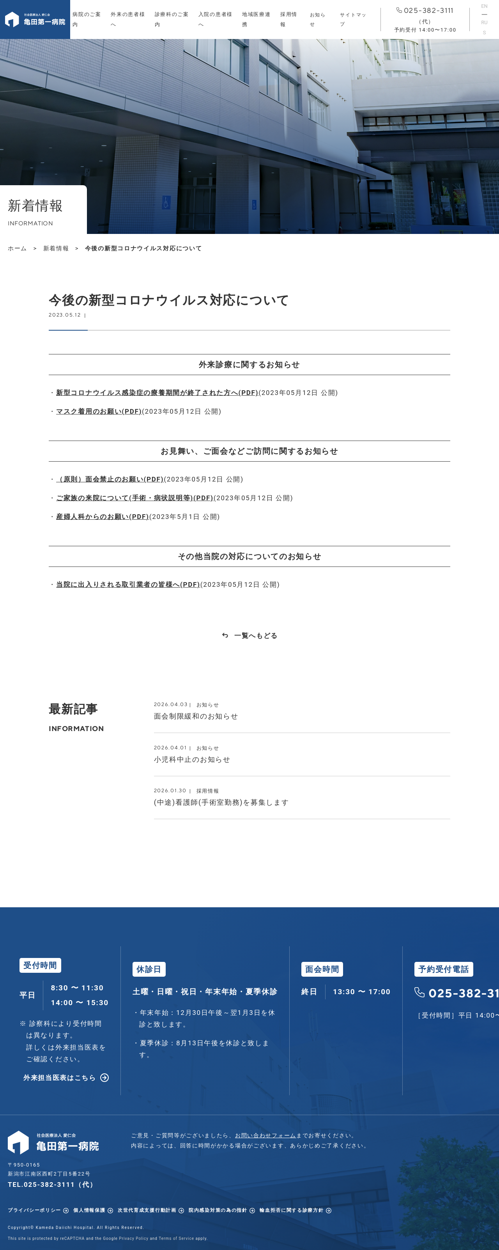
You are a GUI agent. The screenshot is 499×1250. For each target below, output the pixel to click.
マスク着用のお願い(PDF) (99, 411)
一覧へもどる (256, 635)
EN (484, 6)
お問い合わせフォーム (265, 1135)
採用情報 (288, 19)
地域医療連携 (256, 19)
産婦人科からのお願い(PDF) (102, 517)
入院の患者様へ (215, 19)
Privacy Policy (134, 1238)
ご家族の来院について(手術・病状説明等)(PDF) (135, 498)
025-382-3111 (425, 20)
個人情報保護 (89, 1210)
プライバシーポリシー (34, 1210)
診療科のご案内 (172, 19)
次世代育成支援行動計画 (147, 1210)
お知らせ (318, 19)
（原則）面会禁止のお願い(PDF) (110, 479)
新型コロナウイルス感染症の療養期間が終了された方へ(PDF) (157, 393)
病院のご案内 (87, 19)
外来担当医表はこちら (59, 1078)
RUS (484, 27)
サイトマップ (353, 19)
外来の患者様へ (128, 19)
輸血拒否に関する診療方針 (292, 1210)
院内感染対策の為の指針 (218, 1210)
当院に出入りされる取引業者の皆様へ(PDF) (128, 584)
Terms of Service (176, 1238)
